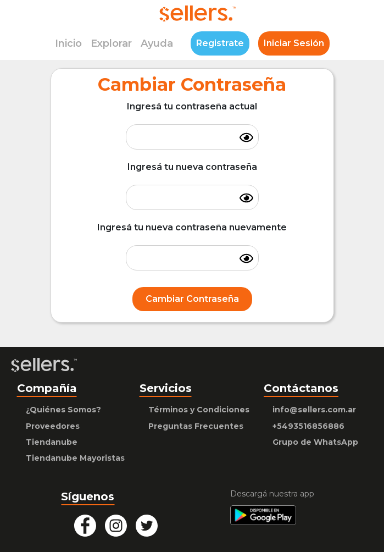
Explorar (111, 43)
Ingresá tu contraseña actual (192, 106)
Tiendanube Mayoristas (75, 458)
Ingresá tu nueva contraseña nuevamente (192, 227)
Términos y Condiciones (198, 410)
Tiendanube (51, 442)
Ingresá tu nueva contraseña (192, 167)
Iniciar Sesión (294, 43)
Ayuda (157, 43)
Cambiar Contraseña (192, 299)
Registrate (220, 43)
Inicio (68, 43)
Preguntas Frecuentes (195, 426)
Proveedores (53, 426)
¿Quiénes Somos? (63, 410)
